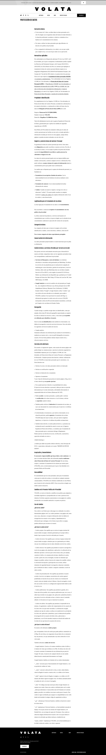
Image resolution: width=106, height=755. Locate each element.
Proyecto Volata (63, 15)
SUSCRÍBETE (81, 15)
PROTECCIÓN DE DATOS (81, 752)
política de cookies (46, 194)
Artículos (41, 15)
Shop (55, 15)
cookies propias (29, 2)
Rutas (48, 15)
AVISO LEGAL (74, 752)
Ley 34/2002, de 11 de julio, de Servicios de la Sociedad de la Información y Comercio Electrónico (51, 89)
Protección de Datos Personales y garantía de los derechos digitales (51, 94)
